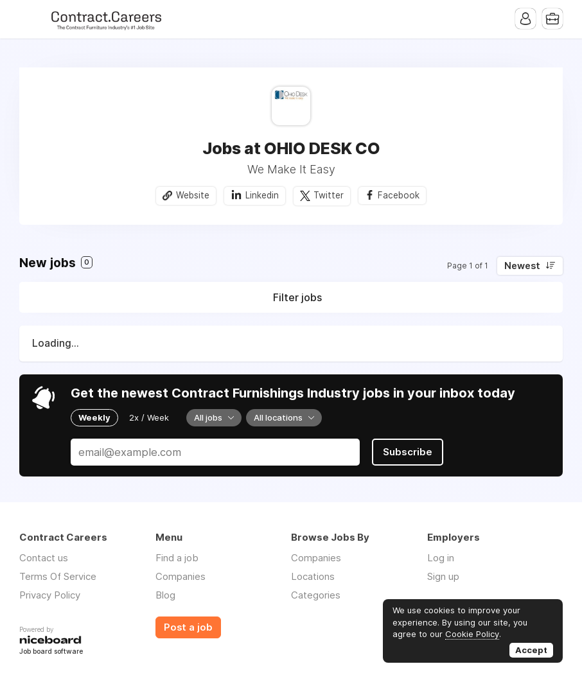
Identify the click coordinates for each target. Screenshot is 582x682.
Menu (29, 19)
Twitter (328, 195)
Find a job (176, 558)
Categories (315, 595)
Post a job (188, 627)
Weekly (94, 417)
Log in (440, 558)
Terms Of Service (57, 576)
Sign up (443, 576)
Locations (313, 576)
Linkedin (262, 195)
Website (192, 195)
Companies (180, 576)
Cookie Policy (472, 634)
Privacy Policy (49, 595)
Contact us (43, 558)
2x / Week (149, 417)
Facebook (398, 195)
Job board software (51, 652)
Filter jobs (297, 297)
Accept (531, 650)
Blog (165, 595)
